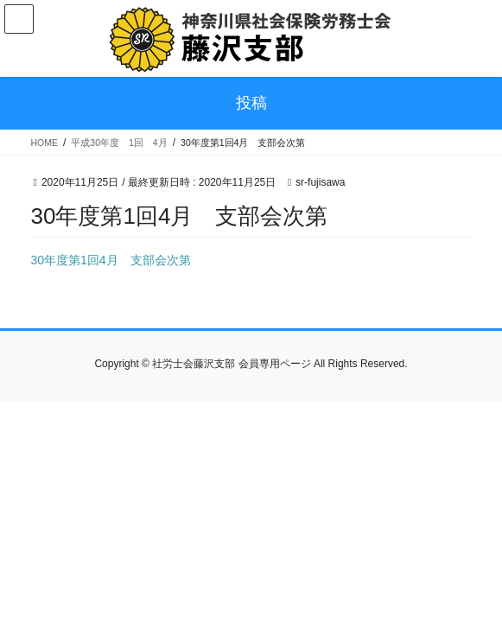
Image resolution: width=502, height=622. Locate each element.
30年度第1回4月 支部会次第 (111, 260)
